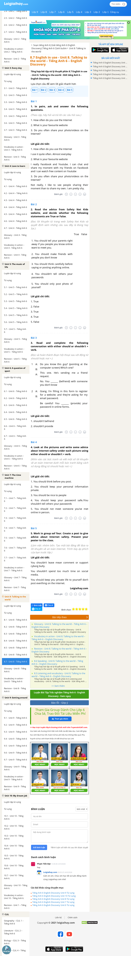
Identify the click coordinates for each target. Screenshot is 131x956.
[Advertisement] (111, 99)
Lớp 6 (61, 12)
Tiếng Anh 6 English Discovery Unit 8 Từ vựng (53, 899)
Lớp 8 (44, 12)
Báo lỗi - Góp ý (59, 702)
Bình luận (37, 605)
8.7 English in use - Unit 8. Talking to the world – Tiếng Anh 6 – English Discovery (58, 61)
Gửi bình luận (39, 847)
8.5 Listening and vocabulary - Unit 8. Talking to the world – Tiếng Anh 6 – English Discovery (58, 675)
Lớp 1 (105, 12)
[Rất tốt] (84, 194)
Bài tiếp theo (70, 617)
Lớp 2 (97, 12)
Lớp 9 (35, 12)
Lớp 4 (79, 12)
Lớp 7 (53, 12)
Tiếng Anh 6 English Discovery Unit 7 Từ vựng (53, 902)
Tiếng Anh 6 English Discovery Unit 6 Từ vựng (53, 905)
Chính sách (72, 917)
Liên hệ (58, 917)
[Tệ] (71, 194)
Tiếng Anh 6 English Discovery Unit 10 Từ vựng (54, 896)
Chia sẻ (49, 605)
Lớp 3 (88, 12)
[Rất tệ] (66, 194)
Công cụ (114, 12)
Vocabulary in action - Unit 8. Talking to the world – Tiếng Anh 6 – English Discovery (58, 638)
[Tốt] (80, 194)
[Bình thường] (75, 194)
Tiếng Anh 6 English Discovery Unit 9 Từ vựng (53, 892)
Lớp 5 (70, 12)
